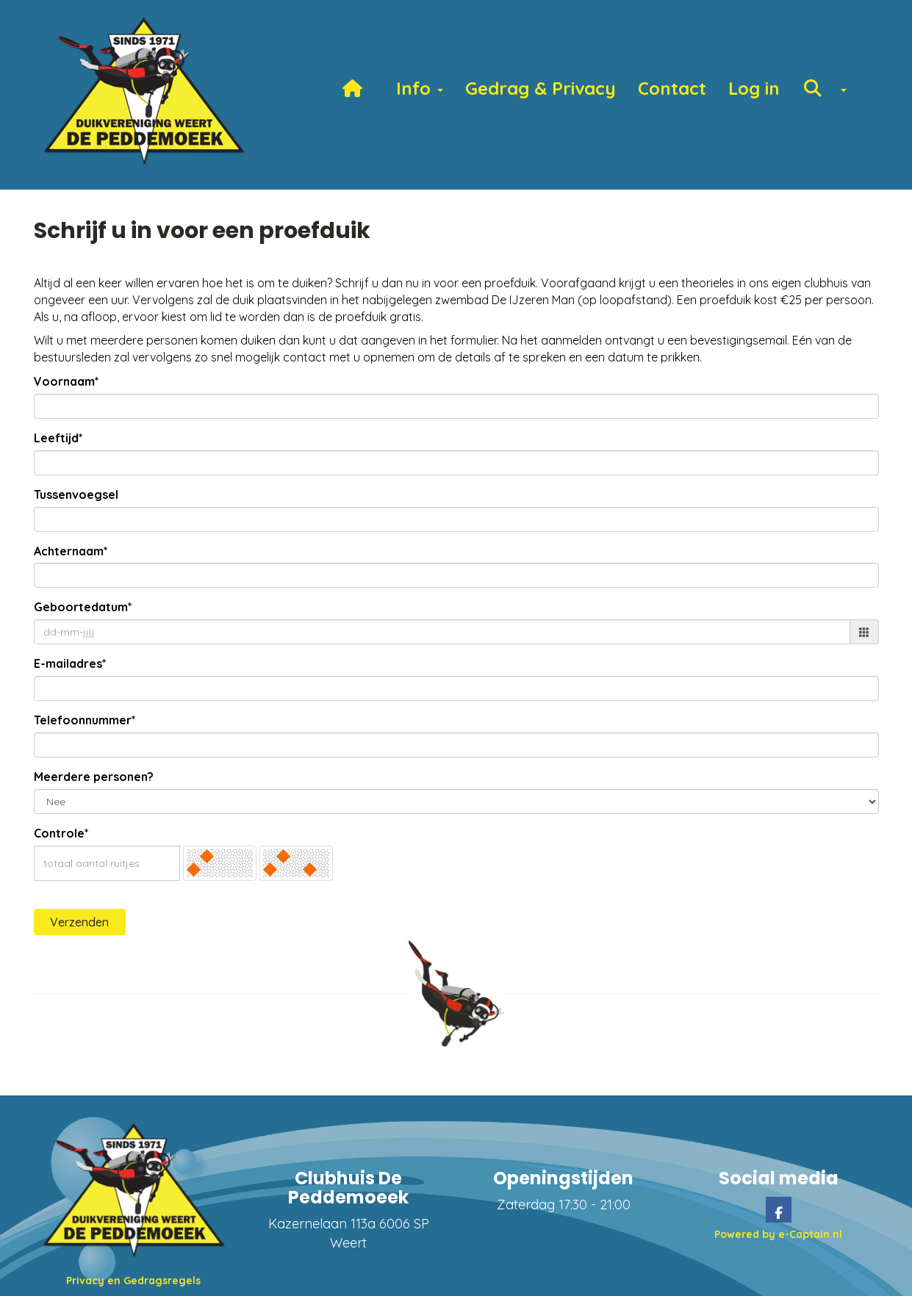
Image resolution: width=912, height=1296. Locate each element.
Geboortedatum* (83, 607)
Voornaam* (66, 381)
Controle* (61, 833)
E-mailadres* (70, 663)
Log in (754, 88)
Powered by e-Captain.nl (778, 1234)
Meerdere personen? (94, 776)
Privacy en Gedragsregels (133, 1280)
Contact (672, 88)
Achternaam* (71, 551)
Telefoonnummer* (85, 720)
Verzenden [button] (79, 922)
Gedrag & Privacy (540, 88)
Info (419, 88)
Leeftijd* (58, 438)
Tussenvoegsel (76, 494)
